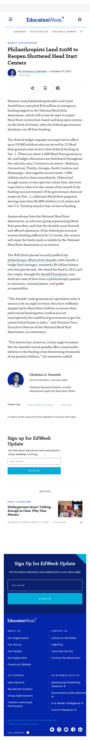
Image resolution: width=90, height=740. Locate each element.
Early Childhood (22, 42)
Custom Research (63, 709)
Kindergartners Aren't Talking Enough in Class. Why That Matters (29, 511)
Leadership (19, 32)
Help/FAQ (57, 644)
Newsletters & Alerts (20, 689)
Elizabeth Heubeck (19, 522)
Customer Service (62, 651)
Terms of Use (15, 724)
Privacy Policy (31, 724)
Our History (15, 644)
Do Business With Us (65, 675)
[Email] (45, 585)
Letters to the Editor (64, 638)
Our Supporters (17, 657)
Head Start (66, 405)
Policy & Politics (39, 32)
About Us (14, 631)
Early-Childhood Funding (40, 405)
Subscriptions (16, 682)
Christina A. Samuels (34, 71)
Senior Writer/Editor (39, 380)
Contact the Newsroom (65, 657)
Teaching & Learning (64, 32)
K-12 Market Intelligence (67, 703)
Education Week (59, 380)
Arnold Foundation (54, 274)
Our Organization (18, 638)
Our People (15, 651)
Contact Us (59, 631)
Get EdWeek (16, 675)
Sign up (45, 598)
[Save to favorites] (45, 88)
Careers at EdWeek (19, 664)
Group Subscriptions (20, 695)
